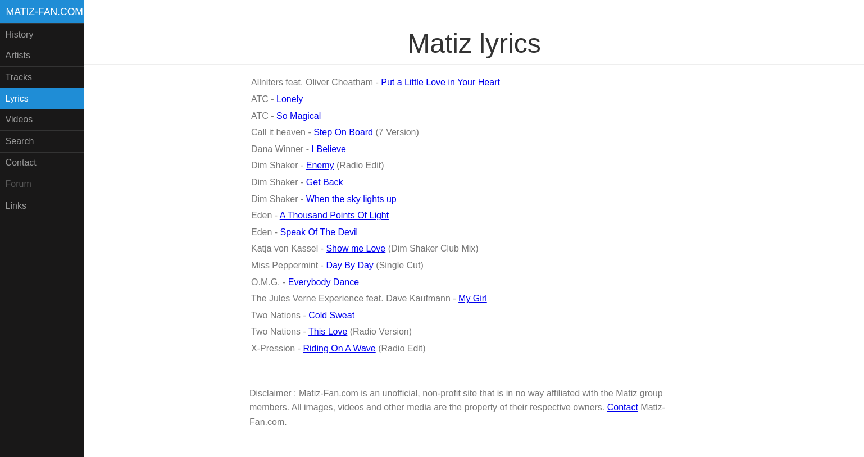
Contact (21, 162)
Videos (19, 119)
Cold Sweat (331, 315)
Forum (18, 184)
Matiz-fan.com (44, 11)
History (20, 34)
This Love (327, 331)
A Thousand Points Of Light (334, 215)
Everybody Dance (323, 282)
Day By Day (349, 265)
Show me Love (355, 248)
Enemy (320, 165)
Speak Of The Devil (319, 232)
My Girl (472, 298)
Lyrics (17, 98)
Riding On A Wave (339, 348)
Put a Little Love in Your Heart (440, 82)
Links (16, 206)
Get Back (324, 182)
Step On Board (343, 132)
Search (20, 141)
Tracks (19, 77)
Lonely (289, 99)
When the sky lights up (351, 199)
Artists (18, 55)
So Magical (298, 116)
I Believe (329, 149)
